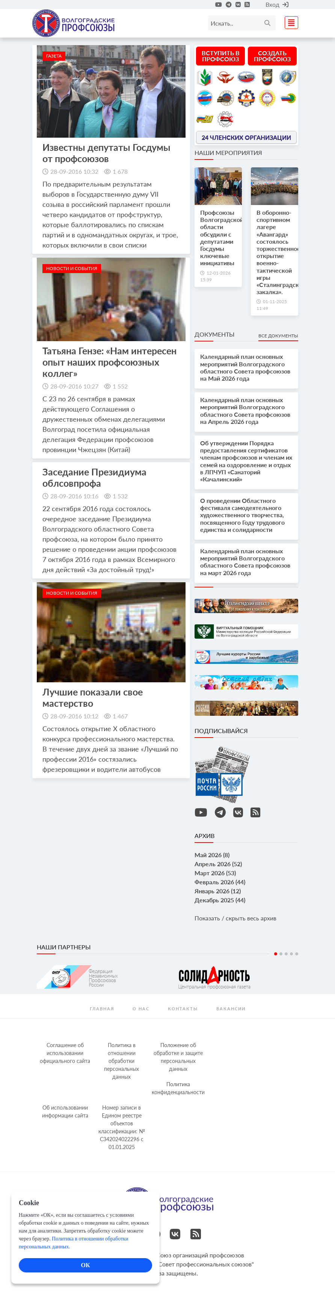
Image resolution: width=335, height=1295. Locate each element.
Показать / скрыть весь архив (235, 918)
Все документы (278, 336)
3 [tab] (286, 953)
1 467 (120, 716)
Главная (102, 1008)
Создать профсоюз (272, 55)
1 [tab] (275, 953)
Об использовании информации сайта (65, 1111)
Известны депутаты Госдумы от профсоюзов (106, 152)
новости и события (71, 268)
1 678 (120, 171)
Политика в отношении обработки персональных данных (121, 1061)
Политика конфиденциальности (178, 1088)
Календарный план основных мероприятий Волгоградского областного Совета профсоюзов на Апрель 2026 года (245, 410)
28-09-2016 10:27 (74, 386)
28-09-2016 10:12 (74, 716)
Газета (54, 56)
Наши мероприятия (228, 152)
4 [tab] (291, 953)
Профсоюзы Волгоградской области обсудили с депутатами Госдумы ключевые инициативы (221, 237)
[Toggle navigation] (289, 21)
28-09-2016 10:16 (74, 495)
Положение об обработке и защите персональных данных (178, 1057)
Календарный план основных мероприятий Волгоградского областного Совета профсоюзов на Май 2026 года (245, 367)
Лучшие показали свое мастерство (92, 697)
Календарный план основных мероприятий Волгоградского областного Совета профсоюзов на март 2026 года (245, 561)
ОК (85, 1265)
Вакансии (231, 1008)
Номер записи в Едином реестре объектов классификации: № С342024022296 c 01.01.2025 (121, 1127)
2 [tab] (280, 953)
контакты (183, 1008)
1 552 (120, 386)
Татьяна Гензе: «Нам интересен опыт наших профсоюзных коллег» (109, 362)
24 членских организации (246, 137)
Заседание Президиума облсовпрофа (94, 477)
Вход (277, 4)
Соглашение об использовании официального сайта (65, 1053)
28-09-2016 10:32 (74, 171)
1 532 (120, 495)
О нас (141, 1008)
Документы (214, 334)
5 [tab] (296, 953)
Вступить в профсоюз (221, 55)
